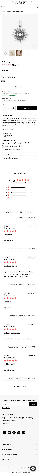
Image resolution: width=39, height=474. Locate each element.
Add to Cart (27, 108)
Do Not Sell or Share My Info (24, 468)
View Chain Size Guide (12, 149)
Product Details (7, 116)
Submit (33, 404)
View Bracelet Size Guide (13, 146)
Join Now (5, 423)
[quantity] (8, 108)
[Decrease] (13, 108)
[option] (5, 53)
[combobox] (19, 7)
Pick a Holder (19, 87)
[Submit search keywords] (37, 7)
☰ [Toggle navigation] (2, 2)
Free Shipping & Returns (10, 158)
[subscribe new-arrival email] (15, 404)
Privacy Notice (6, 408)
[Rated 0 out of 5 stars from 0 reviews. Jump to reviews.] (10, 64)
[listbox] (20, 55)
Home (3, 11)
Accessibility (26, 470)
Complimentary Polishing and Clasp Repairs (19, 143)
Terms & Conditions (14, 470)
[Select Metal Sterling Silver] (3, 81)
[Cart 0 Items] (36, 2)
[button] (20, 32)
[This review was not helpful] (33, 249)
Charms (9, 11)
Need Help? (6, 154)
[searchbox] (11, 212)
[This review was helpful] (29, 249)
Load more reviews (19, 387)
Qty (3, 104)
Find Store (23, 100)
